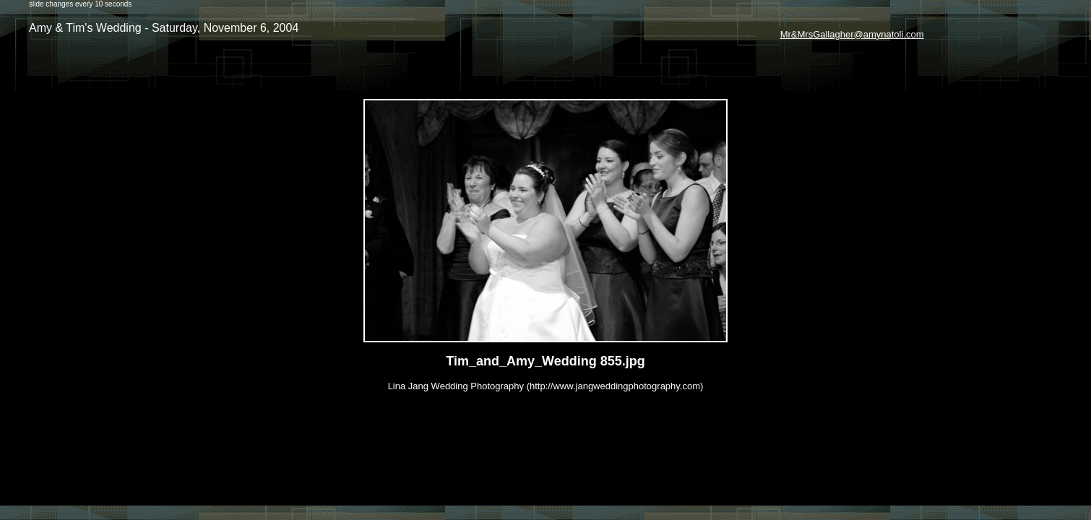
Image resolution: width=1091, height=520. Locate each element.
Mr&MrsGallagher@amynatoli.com (852, 34)
